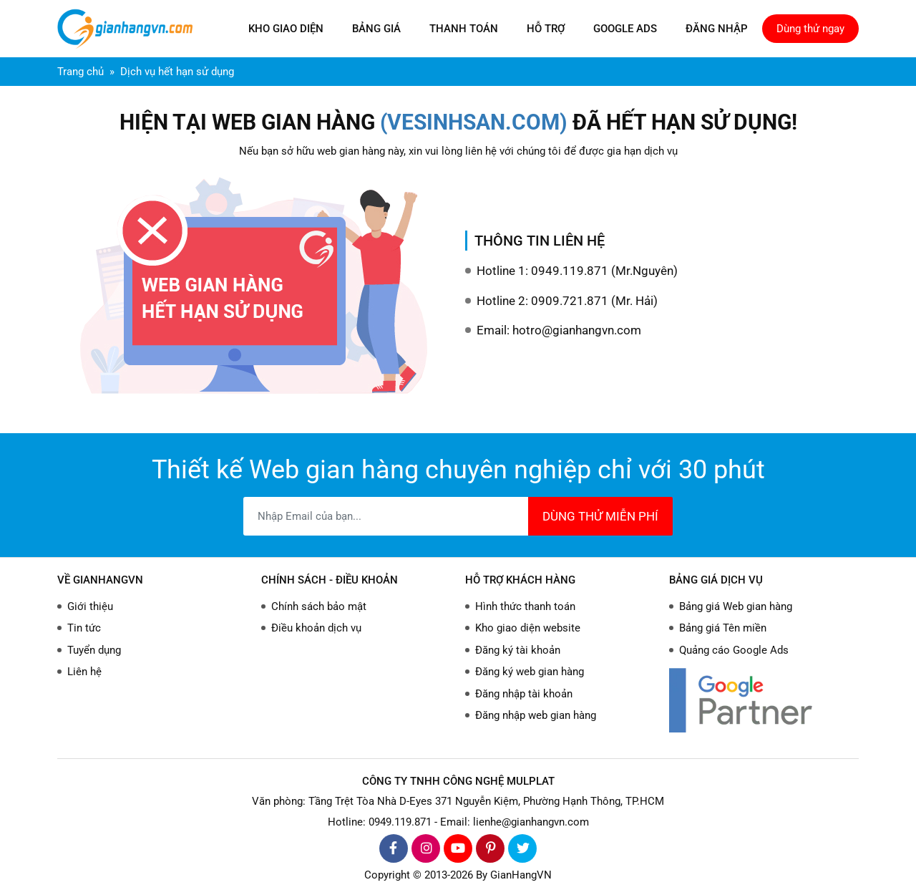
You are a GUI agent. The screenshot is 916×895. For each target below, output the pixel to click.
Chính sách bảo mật (318, 606)
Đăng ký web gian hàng (529, 671)
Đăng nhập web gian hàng (535, 715)
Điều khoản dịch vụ (316, 627)
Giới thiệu (90, 606)
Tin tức (84, 627)
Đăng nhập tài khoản (523, 693)
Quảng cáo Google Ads (734, 650)
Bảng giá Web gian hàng (735, 606)
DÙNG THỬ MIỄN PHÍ (600, 516)
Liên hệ (84, 671)
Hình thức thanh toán (525, 606)
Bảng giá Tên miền (722, 627)
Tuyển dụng (94, 650)
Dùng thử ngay (810, 28)
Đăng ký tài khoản (517, 650)
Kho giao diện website (527, 627)
